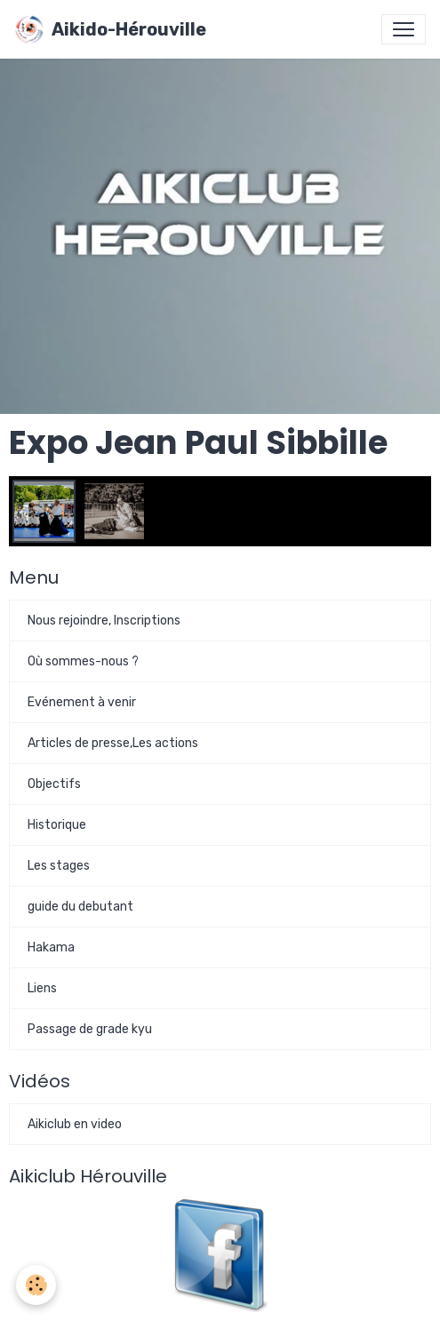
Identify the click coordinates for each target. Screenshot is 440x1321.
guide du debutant (80, 906)
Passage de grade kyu (90, 1029)
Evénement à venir (82, 702)
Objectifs (54, 784)
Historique (57, 824)
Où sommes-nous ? (83, 661)
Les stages (59, 865)
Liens (42, 988)
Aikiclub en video (75, 1124)
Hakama (51, 947)
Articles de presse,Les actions (113, 743)
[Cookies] (36, 1285)
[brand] (110, 29)
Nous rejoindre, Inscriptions (104, 620)
